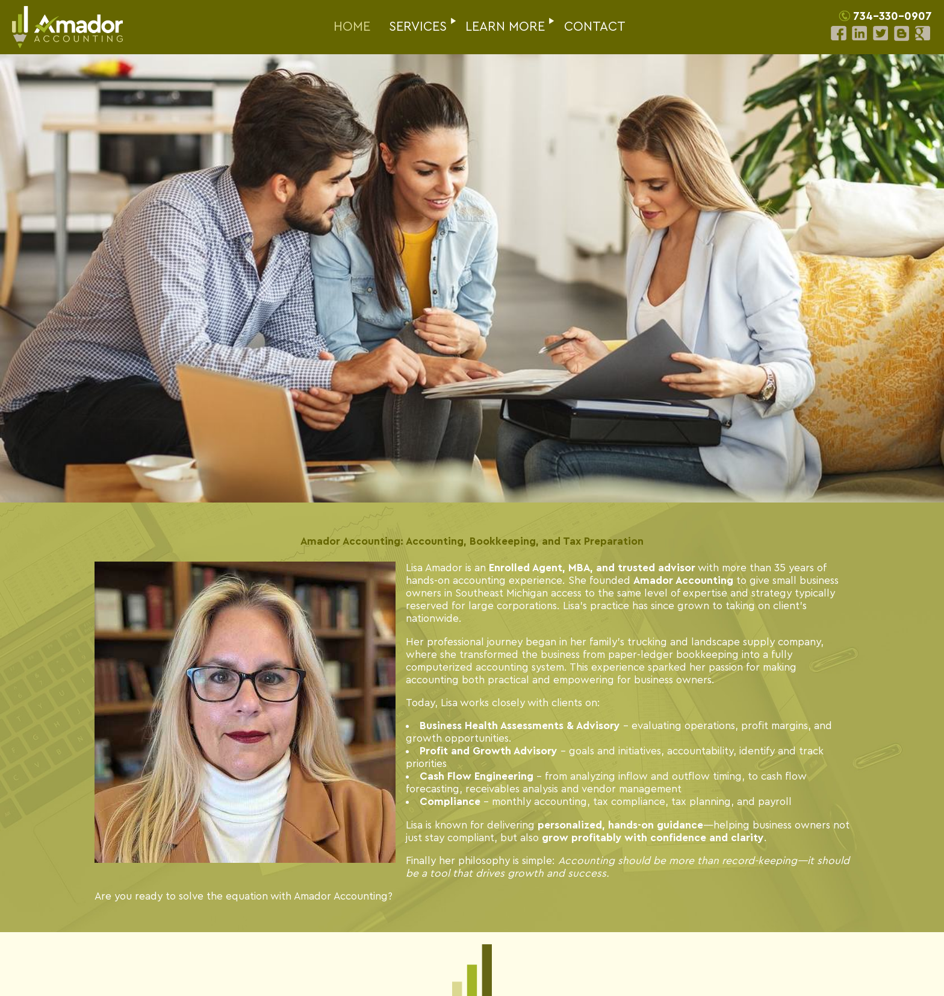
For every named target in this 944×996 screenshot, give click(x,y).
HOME (352, 26)
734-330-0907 (892, 16)
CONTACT (595, 26)
